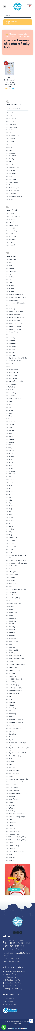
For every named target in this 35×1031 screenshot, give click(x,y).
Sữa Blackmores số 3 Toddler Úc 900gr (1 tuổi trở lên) (9, 82)
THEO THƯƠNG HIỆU (13, 104)
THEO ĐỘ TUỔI (11, 210)
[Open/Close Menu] (13, 22)
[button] (4, 6)
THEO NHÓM (11, 256)
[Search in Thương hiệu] (17, 109)
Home (6, 34)
